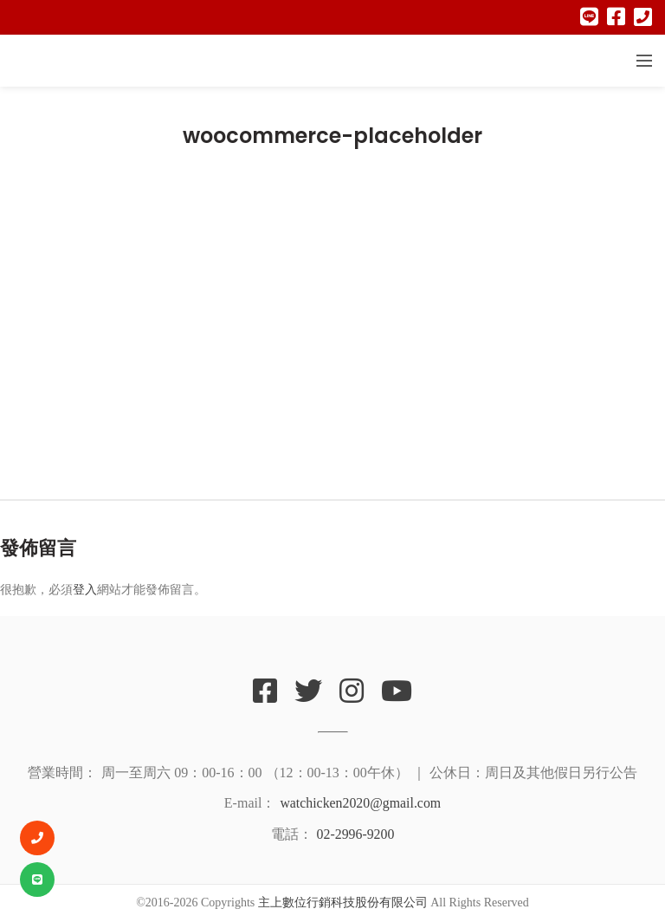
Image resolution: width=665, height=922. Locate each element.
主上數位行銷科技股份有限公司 (343, 902)
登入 (85, 588)
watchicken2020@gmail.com (360, 802)
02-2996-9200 (355, 834)
